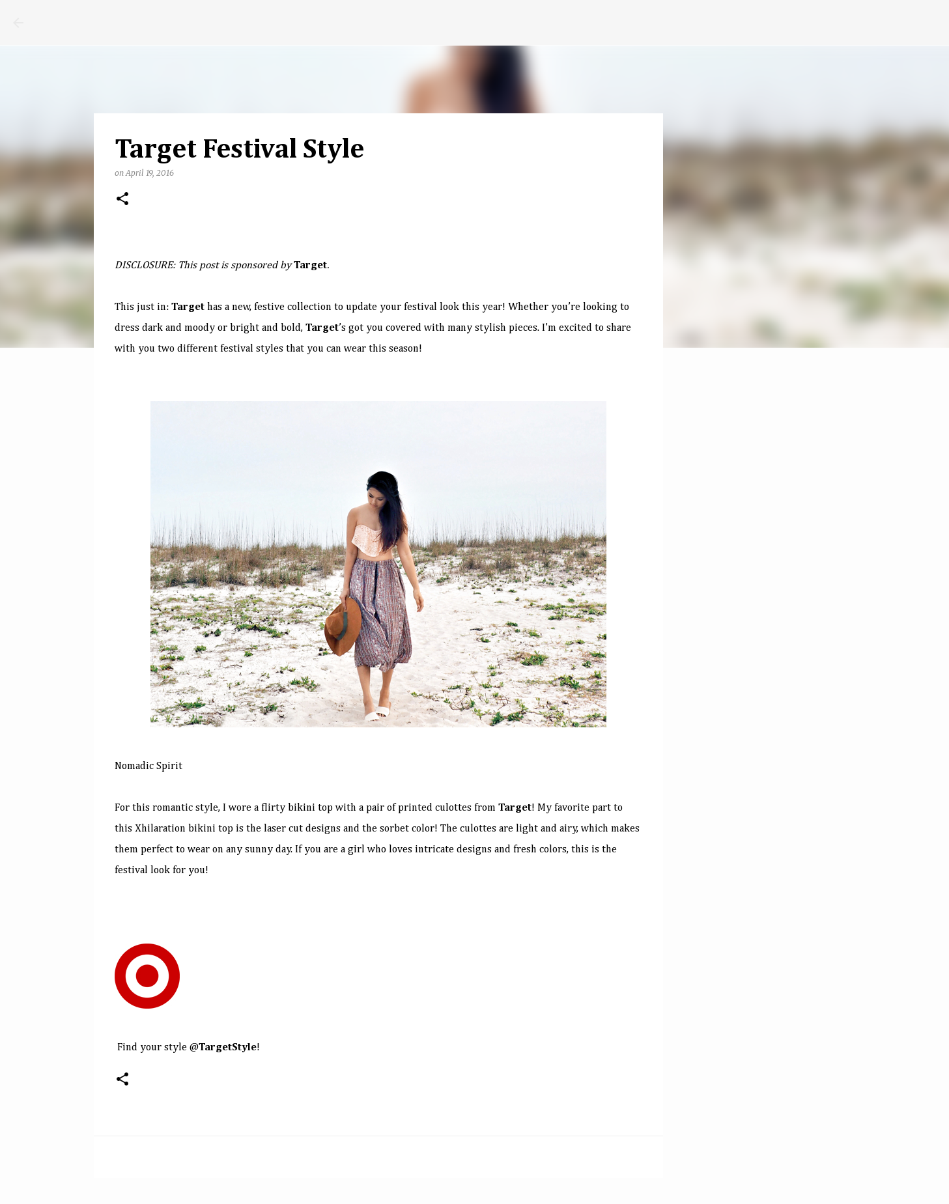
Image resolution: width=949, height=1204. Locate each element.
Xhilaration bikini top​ (184, 829)
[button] (122, 199)
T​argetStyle (228, 1048)
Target (310, 265)
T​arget (188, 307)
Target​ (514, 808)
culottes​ (479, 829)
